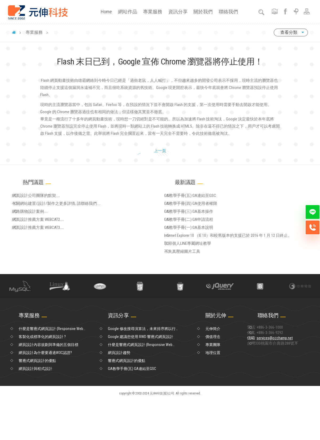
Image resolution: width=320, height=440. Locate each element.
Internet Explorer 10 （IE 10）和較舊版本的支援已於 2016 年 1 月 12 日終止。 (236, 267)
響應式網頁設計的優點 (37, 400)
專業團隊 (212, 384)
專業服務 (152, 11)
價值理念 (212, 376)
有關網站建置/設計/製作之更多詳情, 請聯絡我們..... (64, 223)
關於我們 (203, 11)
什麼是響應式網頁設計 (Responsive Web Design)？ (51, 368)
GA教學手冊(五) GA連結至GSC (199, 212)
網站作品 (127, 11)
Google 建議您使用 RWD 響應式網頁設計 (140, 376)
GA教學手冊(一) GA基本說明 (197, 256)
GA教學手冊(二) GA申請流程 (197, 245)
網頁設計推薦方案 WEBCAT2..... (47, 245)
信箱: (280, 384)
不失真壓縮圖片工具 (191, 289)
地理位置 (212, 392)
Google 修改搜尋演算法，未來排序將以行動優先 (142, 368)
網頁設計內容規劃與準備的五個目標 (48, 384)
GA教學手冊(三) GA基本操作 (197, 234)
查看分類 (291, 32)
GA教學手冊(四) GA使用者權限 (199, 223)
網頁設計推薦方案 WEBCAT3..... (47, 256)
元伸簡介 (212, 368)
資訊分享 (178, 11)
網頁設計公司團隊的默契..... (45, 212)
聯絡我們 (228, 11)
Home (106, 11)
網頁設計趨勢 (119, 392)
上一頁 (155, 164)
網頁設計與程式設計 (35, 408)
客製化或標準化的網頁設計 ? (42, 376)
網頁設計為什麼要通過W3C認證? (45, 392)
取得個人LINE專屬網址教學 (196, 278)
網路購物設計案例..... (39, 234)
